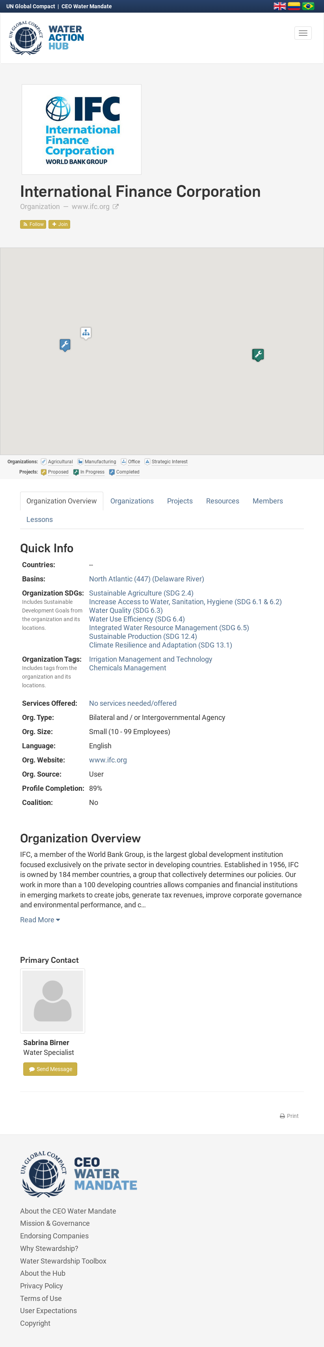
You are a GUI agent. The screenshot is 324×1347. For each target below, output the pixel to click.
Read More (40, 920)
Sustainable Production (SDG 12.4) (143, 636)
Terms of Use (41, 1298)
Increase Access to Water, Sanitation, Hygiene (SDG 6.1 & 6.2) (185, 602)
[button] (86, 333)
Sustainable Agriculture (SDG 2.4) (141, 593)
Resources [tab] (222, 501)
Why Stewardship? (49, 1248)
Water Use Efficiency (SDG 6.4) (137, 619)
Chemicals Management (127, 668)
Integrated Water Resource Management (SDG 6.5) (169, 628)
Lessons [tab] (39, 519)
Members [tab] (268, 501)
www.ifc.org (95, 206)
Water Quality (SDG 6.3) (126, 610)
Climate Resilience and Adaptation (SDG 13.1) (160, 645)
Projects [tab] (180, 501)
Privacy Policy (41, 1286)
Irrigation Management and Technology (150, 659)
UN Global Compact (31, 6)
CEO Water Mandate (86, 6)
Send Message (50, 1069)
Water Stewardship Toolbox (63, 1261)
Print (289, 1116)
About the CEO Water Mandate (68, 1211)
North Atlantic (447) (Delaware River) (146, 579)
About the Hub (42, 1273)
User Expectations (48, 1310)
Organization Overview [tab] (61, 501)
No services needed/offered (133, 703)
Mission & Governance (55, 1223)
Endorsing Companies (54, 1236)
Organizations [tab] (132, 501)
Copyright (35, 1323)
